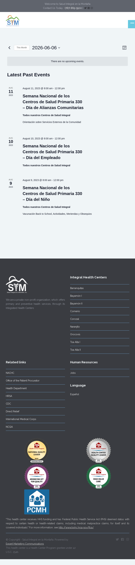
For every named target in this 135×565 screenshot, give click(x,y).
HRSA (8, 396)
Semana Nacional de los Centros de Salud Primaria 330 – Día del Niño (52, 193)
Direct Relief (12, 411)
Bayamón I (75, 295)
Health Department (15, 388)
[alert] (67, 61)
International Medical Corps (20, 419)
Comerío (74, 311)
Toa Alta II (75, 349)
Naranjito (74, 326)
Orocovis (75, 334)
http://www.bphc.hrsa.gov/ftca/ (76, 527)
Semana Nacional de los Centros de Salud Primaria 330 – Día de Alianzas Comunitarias (53, 102)
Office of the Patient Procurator (22, 380)
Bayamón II (76, 303)
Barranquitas (76, 288)
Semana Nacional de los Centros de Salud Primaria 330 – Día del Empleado (52, 152)
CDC (7, 403)
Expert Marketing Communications (25, 543)
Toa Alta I (75, 342)
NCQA (8, 426)
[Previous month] (9, 48)
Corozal (74, 319)
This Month (22, 47)
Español (74, 394)
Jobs (72, 373)
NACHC (9, 373)
